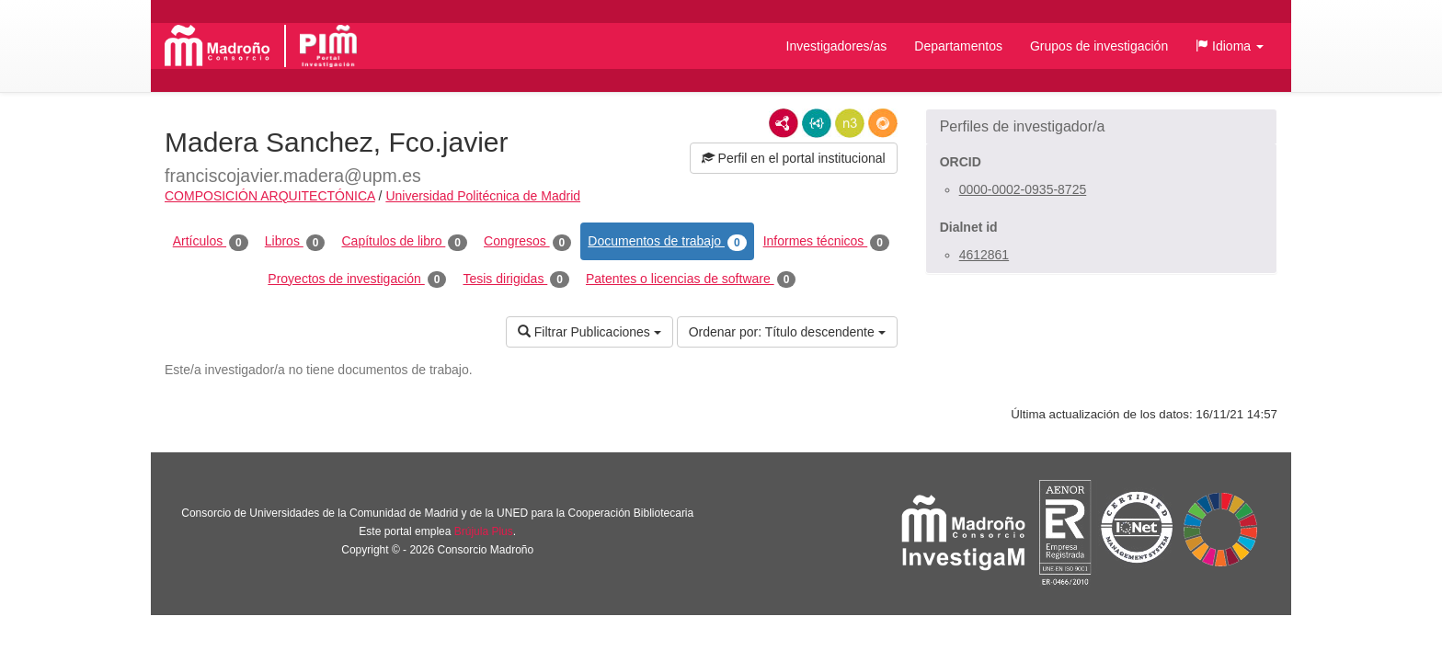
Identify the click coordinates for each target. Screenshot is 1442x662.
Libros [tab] (295, 242)
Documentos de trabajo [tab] (667, 242)
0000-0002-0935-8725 (1023, 189)
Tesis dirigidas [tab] (516, 279)
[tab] (1101, 126)
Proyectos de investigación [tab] (357, 279)
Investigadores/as (836, 46)
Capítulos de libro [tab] (404, 242)
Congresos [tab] (527, 242)
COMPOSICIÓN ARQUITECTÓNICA (270, 195)
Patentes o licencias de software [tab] (690, 279)
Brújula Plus (483, 531)
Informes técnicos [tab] (826, 242)
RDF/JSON (883, 123)
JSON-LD (816, 123)
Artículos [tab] (210, 242)
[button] (1229, 46)
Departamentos (958, 46)
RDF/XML (783, 123)
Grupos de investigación (1099, 46)
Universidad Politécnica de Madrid (482, 195)
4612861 (984, 254)
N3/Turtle (849, 123)
